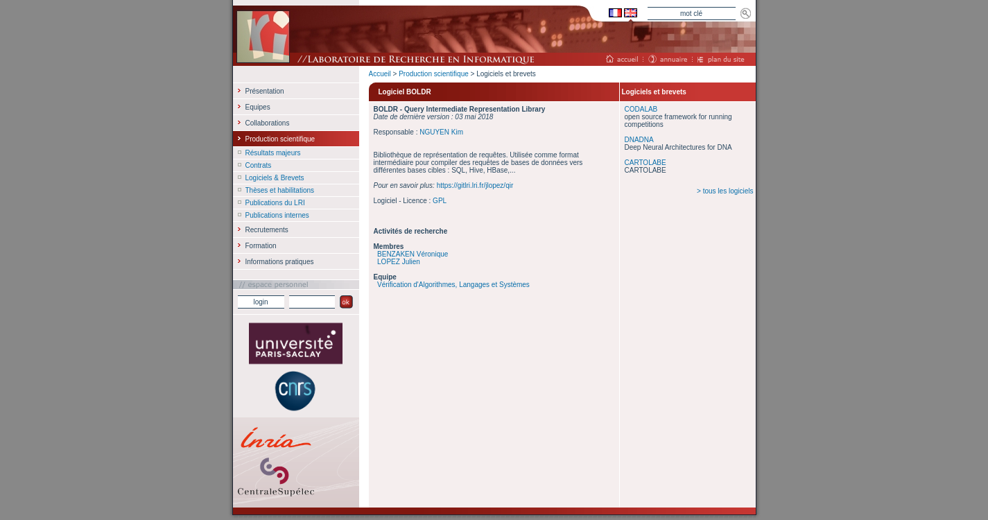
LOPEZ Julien (398, 262)
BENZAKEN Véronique (412, 254)
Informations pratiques (279, 262)
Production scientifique (434, 74)
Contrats (258, 165)
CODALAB (641, 109)
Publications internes (277, 215)
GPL (440, 201)
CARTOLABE (645, 162)
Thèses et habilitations (280, 190)
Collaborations (267, 123)
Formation (261, 246)
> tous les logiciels (725, 191)
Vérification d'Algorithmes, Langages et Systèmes (453, 284)
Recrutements (266, 230)
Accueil (380, 74)
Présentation (264, 91)
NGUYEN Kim (441, 132)
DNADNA (639, 140)
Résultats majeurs (273, 153)
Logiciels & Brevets (274, 178)
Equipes (257, 107)
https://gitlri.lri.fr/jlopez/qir (475, 185)
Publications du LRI (275, 203)
